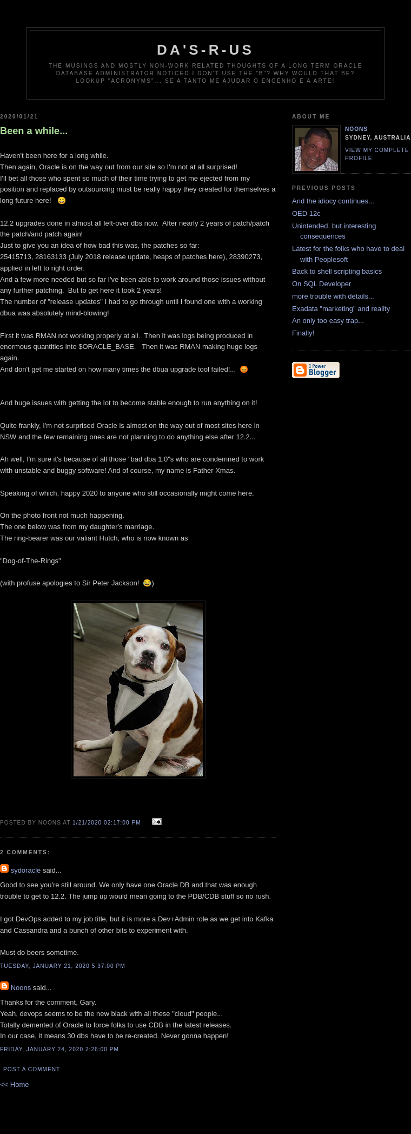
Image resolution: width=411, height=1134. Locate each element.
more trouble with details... (333, 296)
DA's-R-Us (205, 50)
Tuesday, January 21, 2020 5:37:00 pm (62, 966)
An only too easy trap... (328, 321)
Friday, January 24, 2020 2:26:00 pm (59, 1049)
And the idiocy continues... (333, 201)
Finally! (303, 333)
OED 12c (306, 213)
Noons (21, 988)
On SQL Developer (321, 284)
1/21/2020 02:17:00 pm (106, 823)
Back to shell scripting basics (337, 271)
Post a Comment (31, 1069)
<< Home (14, 1084)
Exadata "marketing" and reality (341, 309)
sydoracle (26, 870)
